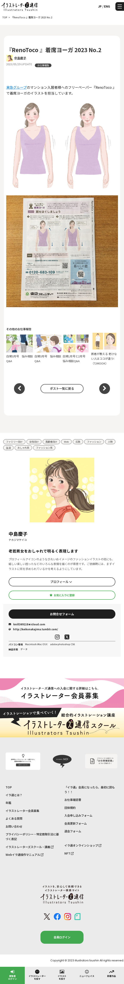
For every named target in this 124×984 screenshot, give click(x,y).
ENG (107, 6)
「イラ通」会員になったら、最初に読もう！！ (89, 789)
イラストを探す (62, 974)
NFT (69, 853)
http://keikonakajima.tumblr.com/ (33, 629)
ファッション (94, 441)
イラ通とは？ (14, 795)
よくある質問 (14, 818)
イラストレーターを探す (37, 974)
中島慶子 (20, 58)
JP (100, 6)
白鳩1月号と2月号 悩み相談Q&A (76, 349)
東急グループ (16, 87)
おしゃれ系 (23, 447)
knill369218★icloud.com (27, 624)
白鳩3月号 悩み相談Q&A (19, 349)
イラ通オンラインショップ (82, 845)
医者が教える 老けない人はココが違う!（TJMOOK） (104, 348)
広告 (78, 441)
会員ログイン (62, 937)
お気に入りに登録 (62, 595)
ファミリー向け (14, 441)
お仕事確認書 (72, 800)
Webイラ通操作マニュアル (24, 855)
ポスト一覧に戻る (62, 388)
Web (66, 441)
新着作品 (111, 973)
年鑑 (8, 803)
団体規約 (70, 808)
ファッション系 (44, 447)
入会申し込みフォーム (78, 815)
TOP (9, 787)
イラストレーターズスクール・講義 (30, 847)
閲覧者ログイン (12, 974)
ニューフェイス (86, 973)
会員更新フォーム (75, 823)
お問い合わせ (14, 826)
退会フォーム (72, 831)
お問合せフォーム (62, 614)
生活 (8, 447)
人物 (110, 441)
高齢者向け (51, 441)
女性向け (34, 441)
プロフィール (61, 581)
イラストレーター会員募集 (22, 811)
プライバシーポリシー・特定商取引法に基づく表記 (32, 836)
